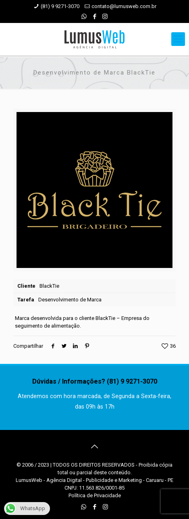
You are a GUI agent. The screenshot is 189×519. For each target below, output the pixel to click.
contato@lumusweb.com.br (123, 6)
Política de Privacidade (95, 495)
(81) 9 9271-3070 (60, 6)
